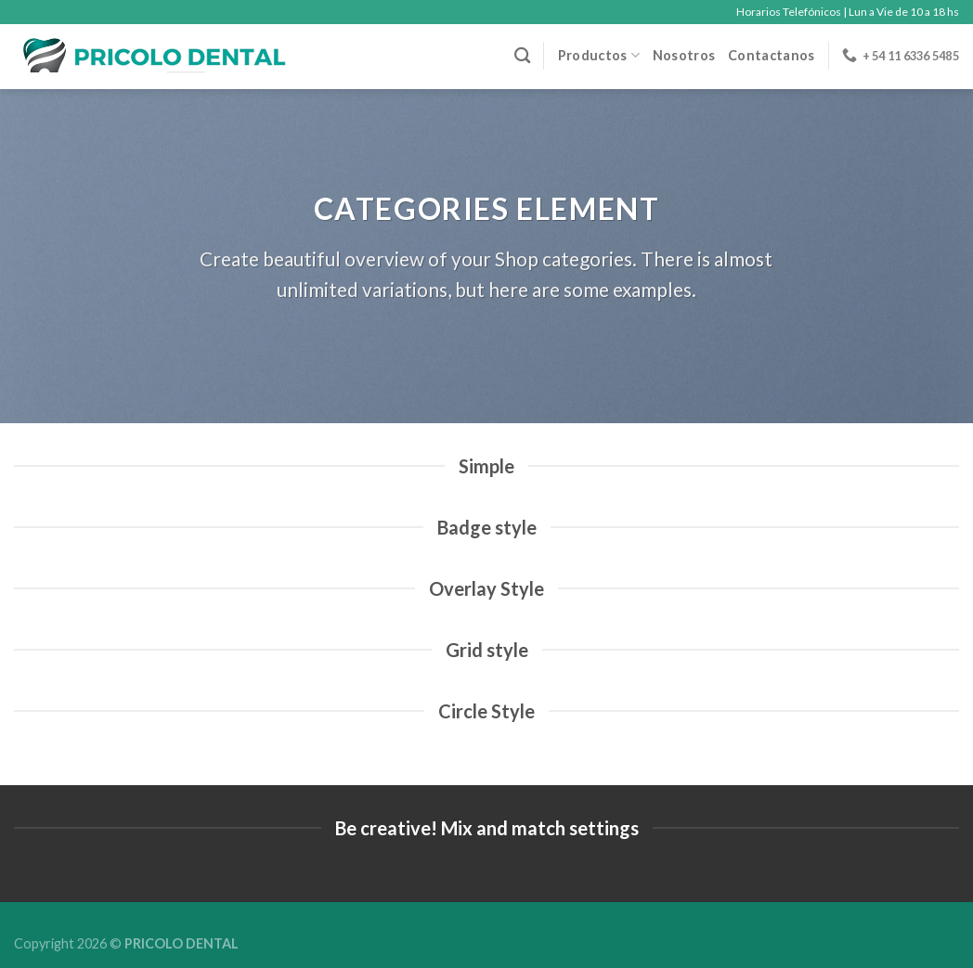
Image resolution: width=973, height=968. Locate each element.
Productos (599, 55)
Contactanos (771, 55)
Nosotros (684, 55)
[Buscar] (522, 56)
